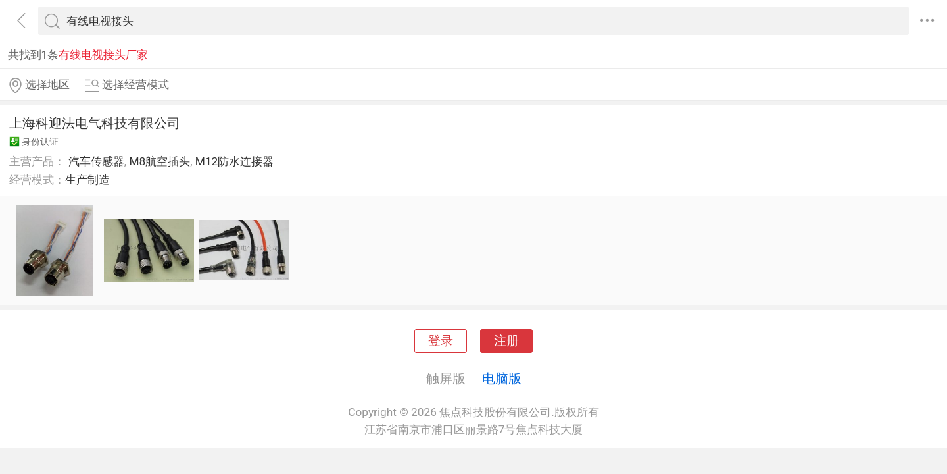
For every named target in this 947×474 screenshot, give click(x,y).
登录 (440, 341)
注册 (506, 341)
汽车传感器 (96, 161)
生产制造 (87, 179)
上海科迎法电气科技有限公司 (94, 123)
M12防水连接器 (234, 161)
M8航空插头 (159, 161)
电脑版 (502, 378)
